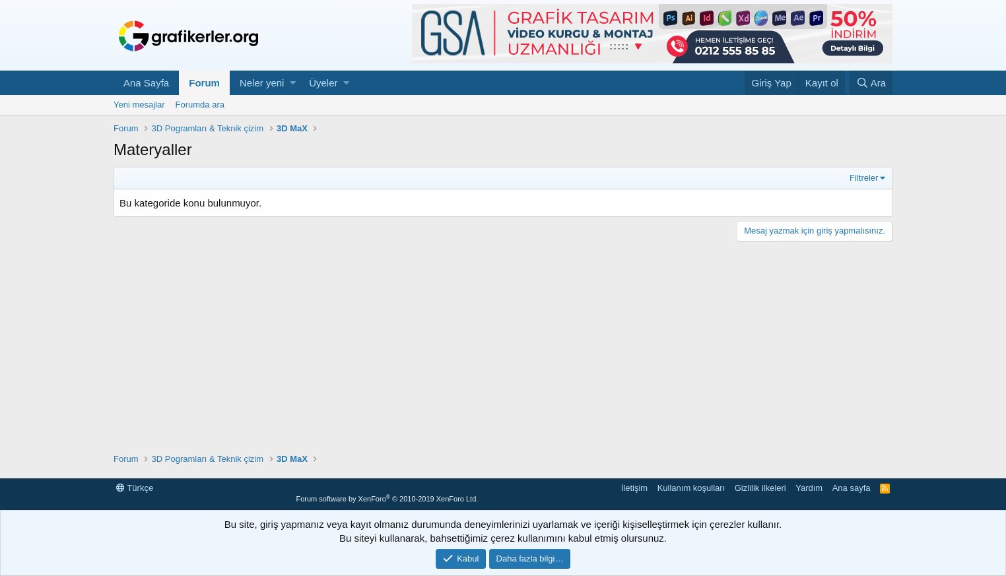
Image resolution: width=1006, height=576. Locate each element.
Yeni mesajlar (139, 105)
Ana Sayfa (146, 82)
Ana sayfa (851, 488)
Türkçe (134, 488)
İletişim (634, 488)
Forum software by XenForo (387, 499)
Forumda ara (200, 105)
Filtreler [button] (864, 178)
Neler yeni (262, 82)
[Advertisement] (503, 347)
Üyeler (323, 82)
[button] (292, 83)
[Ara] (871, 83)
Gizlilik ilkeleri (760, 488)
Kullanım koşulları (691, 488)
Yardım (808, 488)
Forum (204, 82)
